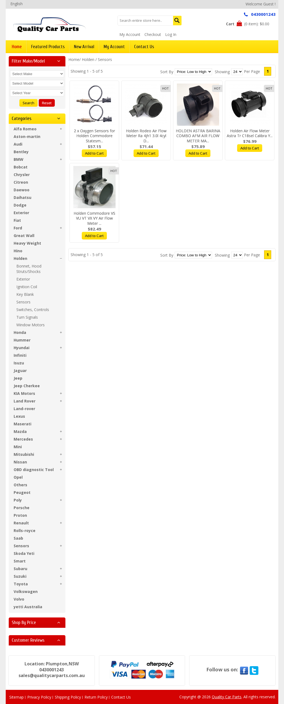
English (16, 3)
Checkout (152, 34)
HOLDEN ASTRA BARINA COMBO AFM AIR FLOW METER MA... (198, 136)
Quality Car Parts (226, 696)
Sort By (166, 71)
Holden (88, 59)
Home (73, 59)
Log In (170, 34)
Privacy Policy (39, 697)
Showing (222, 71)
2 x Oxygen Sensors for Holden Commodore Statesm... (94, 136)
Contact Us (121, 697)
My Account (129, 34)
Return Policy (96, 697)
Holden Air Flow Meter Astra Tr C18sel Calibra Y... (250, 133)
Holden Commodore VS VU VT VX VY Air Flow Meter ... (94, 218)
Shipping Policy (68, 697)
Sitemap (16, 697)
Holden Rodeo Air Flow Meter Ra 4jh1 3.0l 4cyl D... (146, 136)
